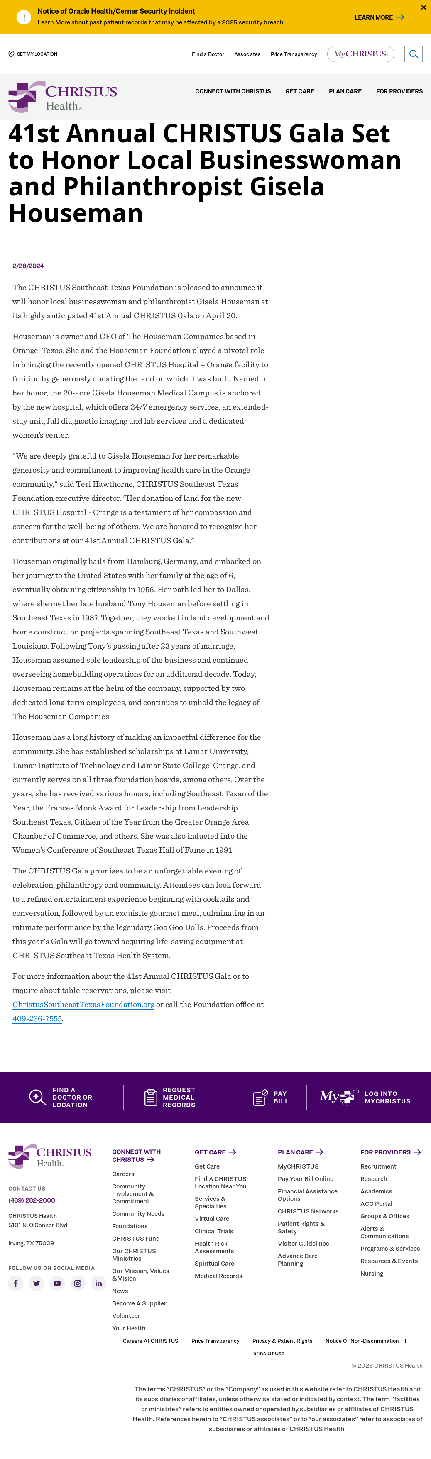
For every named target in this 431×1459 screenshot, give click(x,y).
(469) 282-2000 (31, 1200)
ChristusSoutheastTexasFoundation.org (83, 1004)
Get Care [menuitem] (299, 91)
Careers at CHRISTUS (151, 1340)
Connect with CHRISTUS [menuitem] (233, 91)
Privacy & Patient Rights (282, 1340)
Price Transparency (294, 54)
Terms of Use (267, 1353)
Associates (247, 54)
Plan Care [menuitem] (345, 91)
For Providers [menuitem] (399, 91)
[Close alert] (424, 7)
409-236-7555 (37, 1018)
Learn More (374, 17)
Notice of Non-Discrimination (362, 1340)
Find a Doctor (208, 54)
